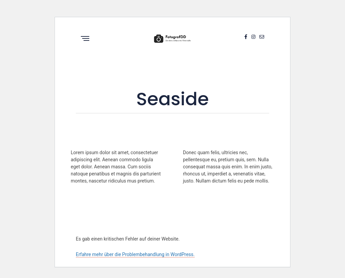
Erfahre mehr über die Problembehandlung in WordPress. (135, 254)
